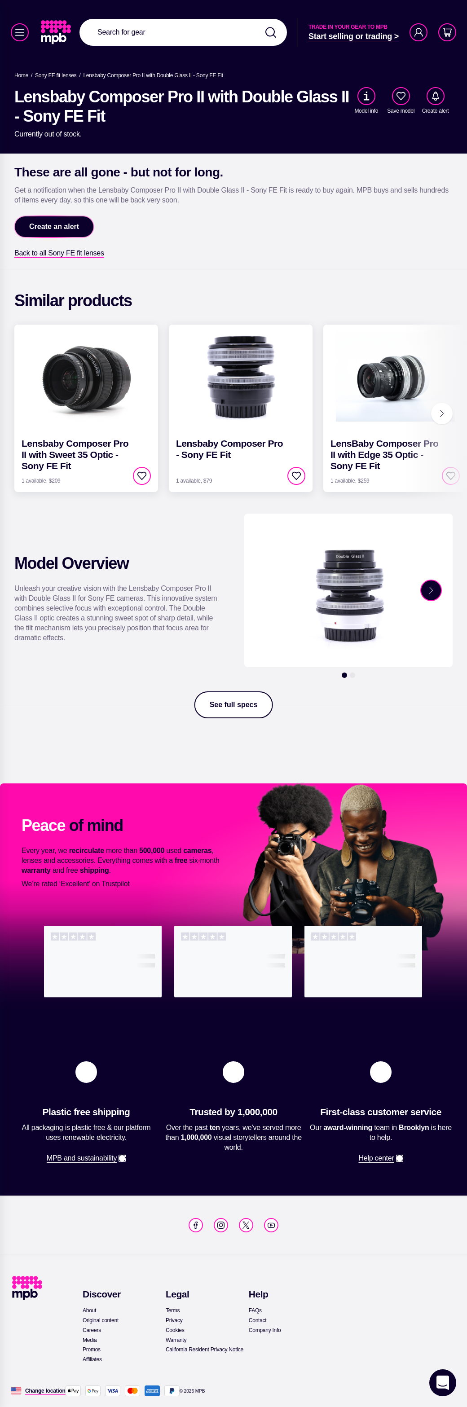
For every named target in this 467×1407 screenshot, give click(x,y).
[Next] (442, 413)
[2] (352, 675)
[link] (56, 32)
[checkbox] (401, 96)
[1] (344, 675)
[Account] (418, 32)
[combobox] (183, 32)
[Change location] (45, 1391)
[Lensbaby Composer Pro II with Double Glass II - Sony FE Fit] (153, 75)
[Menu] (20, 32)
